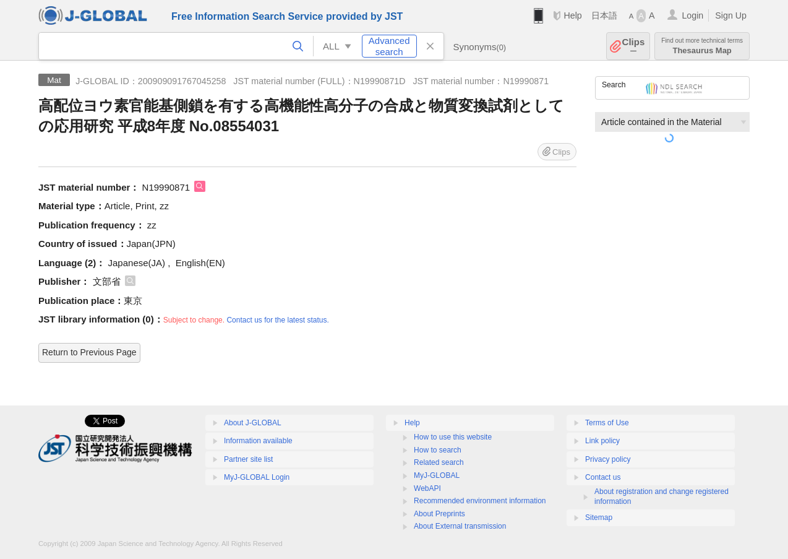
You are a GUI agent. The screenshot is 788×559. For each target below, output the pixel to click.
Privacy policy (607, 459)
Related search (439, 462)
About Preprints (439, 513)
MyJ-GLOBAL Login (256, 477)
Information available (258, 440)
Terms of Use (607, 422)
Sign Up (731, 15)
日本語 (604, 15)
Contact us (602, 477)
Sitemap (598, 517)
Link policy (602, 440)
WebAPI (427, 488)
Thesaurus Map (702, 46)
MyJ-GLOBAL (437, 475)
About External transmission (460, 526)
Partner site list (248, 459)
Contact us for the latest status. (277, 320)
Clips (633, 46)
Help (572, 15)
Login (692, 15)
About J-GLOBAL (252, 422)
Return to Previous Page (89, 352)
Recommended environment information (480, 500)
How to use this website (453, 437)
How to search (437, 450)
